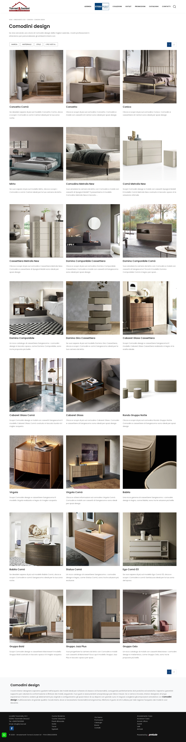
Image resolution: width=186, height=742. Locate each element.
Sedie (54, 724)
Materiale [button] (26, 44)
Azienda (87, 6)
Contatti (166, 6)
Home (10, 20)
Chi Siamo (98, 717)
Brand (96, 725)
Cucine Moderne (58, 716)
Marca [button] (14, 44)
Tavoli (54, 726)
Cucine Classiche (58, 719)
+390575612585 (18, 721)
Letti (138, 726)
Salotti (139, 724)
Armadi (140, 729)
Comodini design (39, 20)
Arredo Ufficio (142, 721)
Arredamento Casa (20, 20)
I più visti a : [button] (51, 44)
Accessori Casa (143, 719)
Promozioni (140, 6)
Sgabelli (55, 729)
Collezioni (117, 6)
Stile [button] (38, 44)
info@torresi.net (20, 724)
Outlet (128, 6)
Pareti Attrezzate (58, 721)
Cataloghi (153, 6)
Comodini (30, 20)
